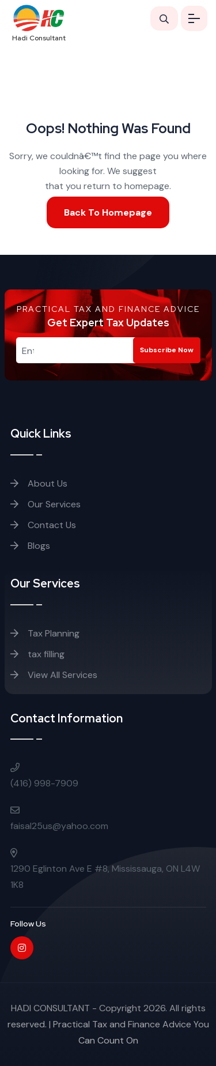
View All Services (53, 675)
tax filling (37, 654)
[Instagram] (21, 947)
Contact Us (43, 525)
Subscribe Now (167, 350)
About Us (38, 483)
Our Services (45, 504)
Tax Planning (44, 633)
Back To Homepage (108, 212)
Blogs (30, 546)
